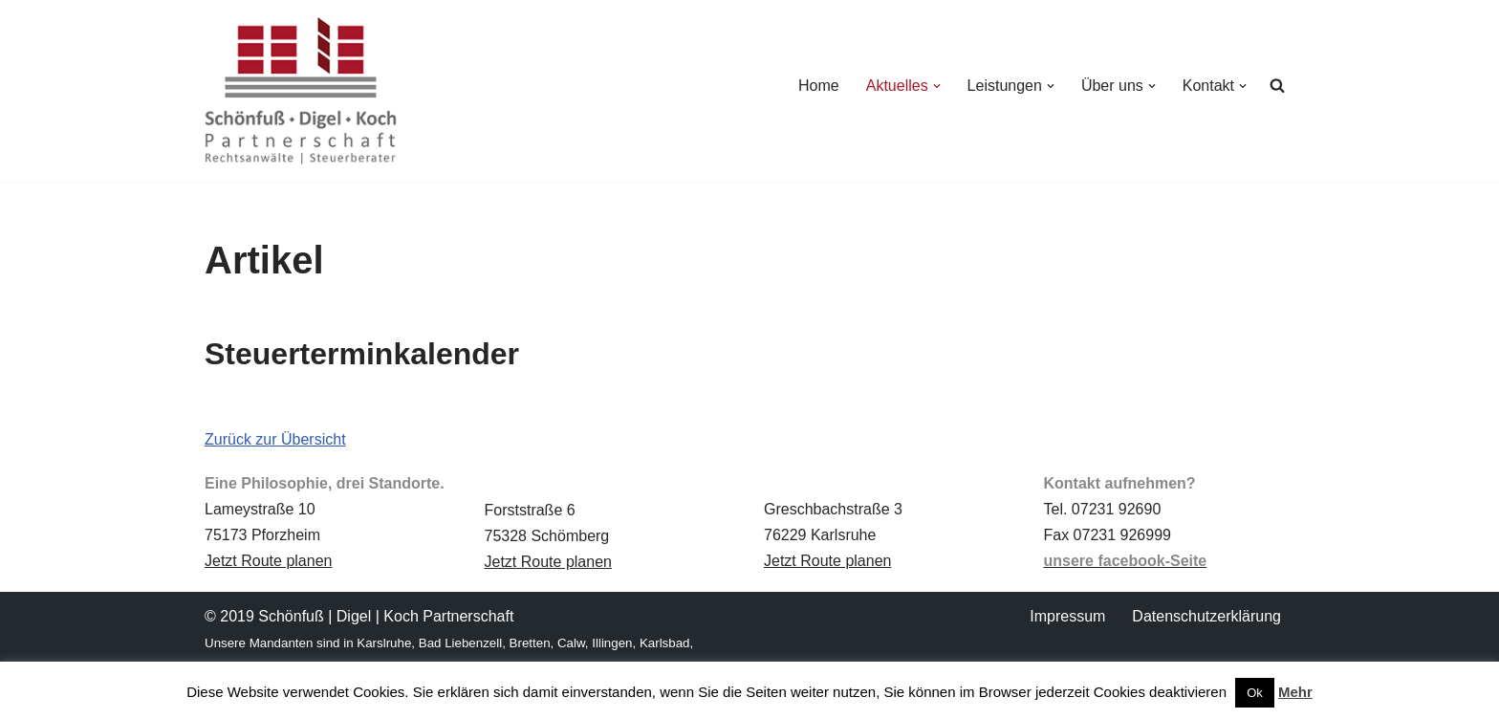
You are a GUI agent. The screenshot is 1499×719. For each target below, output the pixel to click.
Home (818, 85)
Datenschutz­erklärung (1206, 616)
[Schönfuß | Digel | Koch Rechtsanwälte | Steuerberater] (301, 90)
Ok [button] (1255, 693)
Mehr (1295, 692)
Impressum (1067, 616)
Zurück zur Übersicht (275, 439)
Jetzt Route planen (268, 561)
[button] (937, 86)
